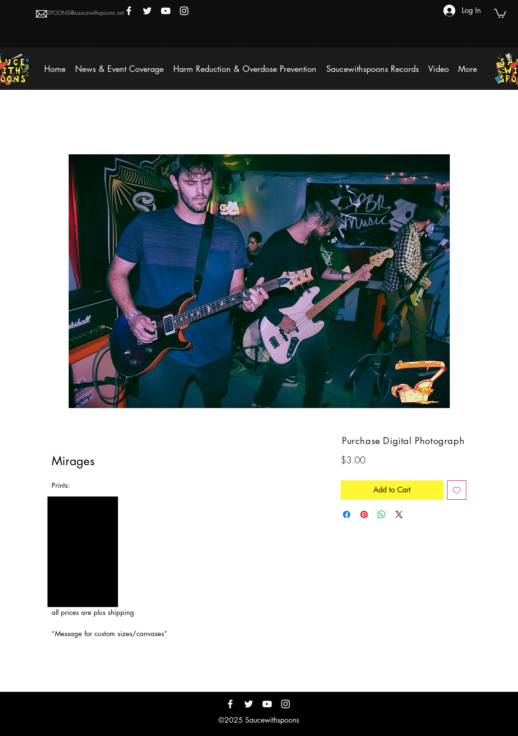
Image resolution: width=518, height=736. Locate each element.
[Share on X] (399, 514)
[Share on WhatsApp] (381, 514)
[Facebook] (129, 11)
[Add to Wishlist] (456, 490)
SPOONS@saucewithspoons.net (85, 13)
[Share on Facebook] (346, 514)
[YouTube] (165, 11)
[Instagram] (184, 11)
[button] (500, 13)
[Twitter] (147, 11)
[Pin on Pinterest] (364, 514)
